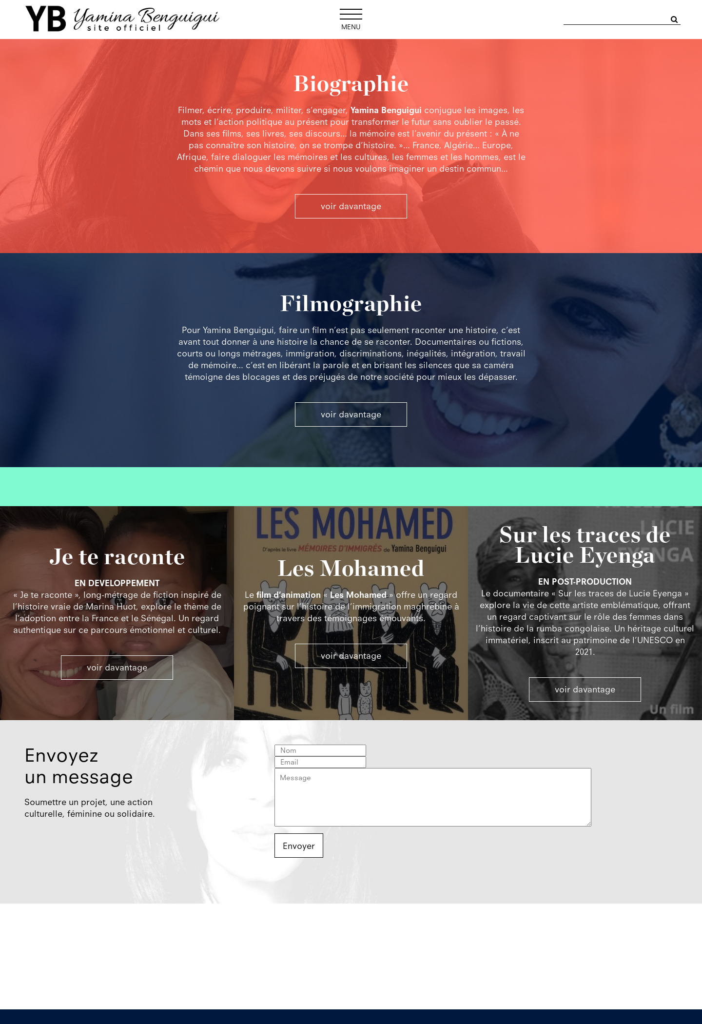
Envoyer (299, 846)
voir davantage (117, 667)
